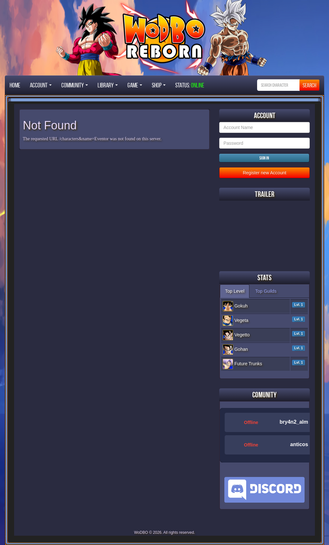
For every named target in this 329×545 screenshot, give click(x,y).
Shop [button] (159, 85)
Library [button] (108, 85)
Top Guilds (265, 291)
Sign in (264, 157)
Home (15, 85)
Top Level (234, 291)
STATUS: (189, 85)
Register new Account (264, 172)
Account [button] (41, 85)
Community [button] (74, 85)
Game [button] (134, 85)
